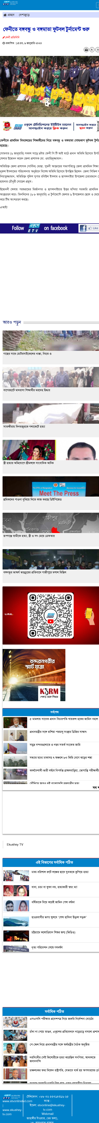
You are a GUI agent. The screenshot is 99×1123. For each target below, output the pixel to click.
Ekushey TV (15, 845)
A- (92, 49)
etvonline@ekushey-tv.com (51, 1107)
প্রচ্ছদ (8, 15)
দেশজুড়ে (24, 15)
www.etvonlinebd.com (17, 1101)
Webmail (47, 1114)
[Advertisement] (48, 284)
